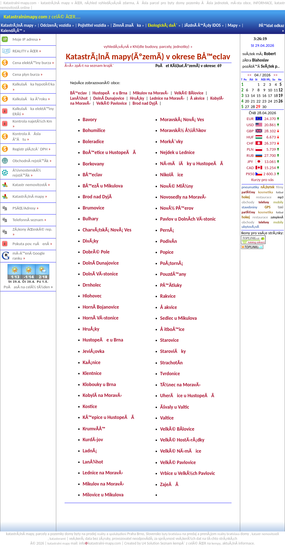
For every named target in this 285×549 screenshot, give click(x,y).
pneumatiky (250, 187)
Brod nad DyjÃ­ (144, 103)
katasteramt (58, 539)
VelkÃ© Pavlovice (111, 103)
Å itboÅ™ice (172, 329)
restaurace (263, 197)
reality (101, 534)
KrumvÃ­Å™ (94, 429)
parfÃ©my (248, 192)
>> (275, 74)
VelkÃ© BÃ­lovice (188, 93)
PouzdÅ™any (173, 274)
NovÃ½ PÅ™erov (176, 208)
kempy (216, 543)
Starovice (169, 340)
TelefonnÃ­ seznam (28, 219)
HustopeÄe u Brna (109, 93)
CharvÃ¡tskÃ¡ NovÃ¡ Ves (107, 230)
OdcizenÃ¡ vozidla (55, 25)
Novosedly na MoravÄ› (183, 197)
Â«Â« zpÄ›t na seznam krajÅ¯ (89, 65)
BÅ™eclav (78, 93)
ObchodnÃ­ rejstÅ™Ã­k (30, 160)
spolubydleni (117, 534)
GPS (268, 207)
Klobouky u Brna (99, 384)
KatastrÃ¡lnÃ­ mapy (17, 25)
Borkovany (93, 164)
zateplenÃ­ (277, 217)
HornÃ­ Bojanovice (101, 307)
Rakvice (168, 296)
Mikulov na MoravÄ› (151, 93)
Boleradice (93, 141)
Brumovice (93, 208)
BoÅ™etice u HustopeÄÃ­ (109, 152)
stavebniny (249, 207)
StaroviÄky (173, 351)
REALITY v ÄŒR (25, 50)
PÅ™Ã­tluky (171, 285)
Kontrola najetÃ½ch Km (32, 121)
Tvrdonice (170, 373)
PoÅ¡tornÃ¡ (171, 263)
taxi (280, 207)
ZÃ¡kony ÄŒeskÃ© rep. (32, 229)
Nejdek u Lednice (177, 152)
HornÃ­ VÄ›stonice (101, 318)
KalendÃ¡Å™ (11, 30)
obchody (248, 202)
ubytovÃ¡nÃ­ (250, 227)
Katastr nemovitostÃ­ (30, 184)
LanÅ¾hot (79, 98)
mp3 (280, 197)
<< (249, 74)
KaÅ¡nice (91, 362)
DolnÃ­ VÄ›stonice (100, 274)
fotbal (279, 192)
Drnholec (92, 285)
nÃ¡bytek (267, 187)
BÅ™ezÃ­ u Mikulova (103, 186)
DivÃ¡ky (91, 241)
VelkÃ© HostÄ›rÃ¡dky (182, 440)
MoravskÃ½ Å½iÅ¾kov (183, 130)
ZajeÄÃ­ (169, 484)
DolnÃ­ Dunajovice (108, 98)
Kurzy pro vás (262, 179)
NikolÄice (171, 175)
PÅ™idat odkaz (271, 25)
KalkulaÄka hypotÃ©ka (34, 84)
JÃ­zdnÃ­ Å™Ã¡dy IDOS (202, 25)
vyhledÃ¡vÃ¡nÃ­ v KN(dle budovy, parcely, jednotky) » (148, 46)
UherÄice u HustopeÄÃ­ (187, 395)
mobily (278, 202)
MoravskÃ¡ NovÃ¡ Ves (182, 119)
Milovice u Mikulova (103, 495)
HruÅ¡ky (137, 98)
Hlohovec (92, 296)
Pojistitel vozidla (92, 25)
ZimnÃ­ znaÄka (127, 25)
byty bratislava (171, 534)
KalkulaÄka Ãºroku (30, 98)
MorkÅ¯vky (171, 141)
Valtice (167, 418)
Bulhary (90, 219)
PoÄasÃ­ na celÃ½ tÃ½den (28, 286)
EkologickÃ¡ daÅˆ (162, 25)
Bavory (90, 119)
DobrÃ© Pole (96, 252)
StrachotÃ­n (171, 363)
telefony (264, 202)
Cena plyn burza (26, 74)
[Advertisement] (27, 358)
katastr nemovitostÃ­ (265, 534)
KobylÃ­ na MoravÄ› (102, 395)
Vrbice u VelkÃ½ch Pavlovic (187, 473)
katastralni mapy (59, 543)
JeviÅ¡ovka (93, 351)
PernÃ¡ (167, 230)
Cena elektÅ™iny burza (32, 62)
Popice (166, 252)
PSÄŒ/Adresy (24, 208)
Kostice (90, 406)
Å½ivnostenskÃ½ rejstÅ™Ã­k (27, 173)
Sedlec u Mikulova (178, 318)
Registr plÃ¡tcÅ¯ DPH (30, 149)
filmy (279, 187)
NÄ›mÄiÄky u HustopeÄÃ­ (191, 163)
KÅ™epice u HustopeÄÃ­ (108, 417)
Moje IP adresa (25, 39)
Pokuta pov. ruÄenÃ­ (31, 243)
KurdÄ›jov (93, 439)
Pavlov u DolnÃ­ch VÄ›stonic (188, 219)
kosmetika (265, 192)
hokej (246, 197)
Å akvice (197, 98)
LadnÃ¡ (90, 451)
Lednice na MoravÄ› (167, 98)
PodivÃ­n (168, 241)
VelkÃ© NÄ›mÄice (180, 451)
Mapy (233, 25)
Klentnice (92, 373)
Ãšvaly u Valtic (174, 407)
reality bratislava (228, 534)
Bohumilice (94, 130)
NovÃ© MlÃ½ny (176, 186)
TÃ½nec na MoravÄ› (180, 385)
